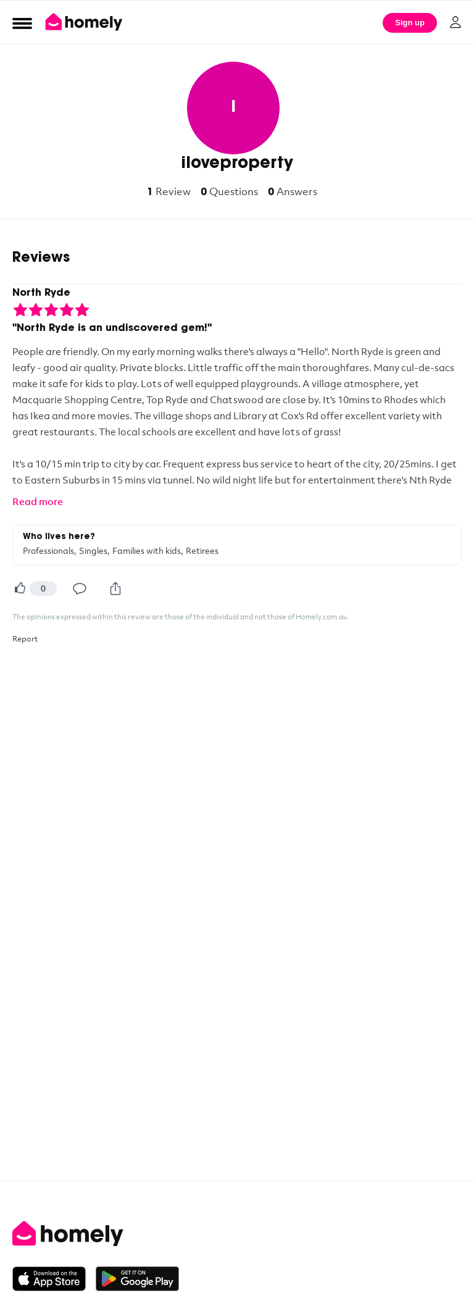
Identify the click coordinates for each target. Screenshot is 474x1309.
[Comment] (80, 588)
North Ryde (41, 293)
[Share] (115, 588)
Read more (37, 501)
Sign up (410, 22)
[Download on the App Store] (54, 1278)
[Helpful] (19, 588)
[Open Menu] (22, 23)
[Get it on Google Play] (137, 1278)
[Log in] (455, 22)
